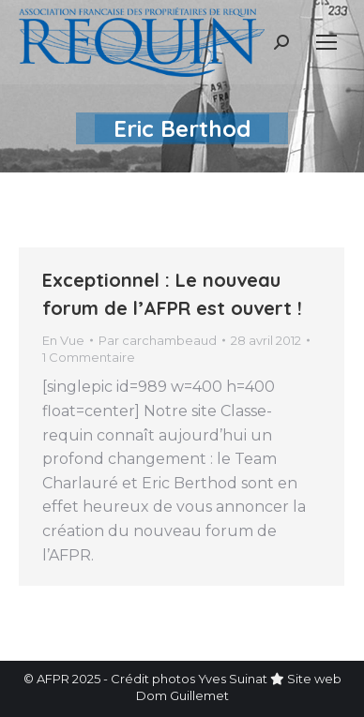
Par (158, 340)
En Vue (63, 340)
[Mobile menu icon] (326, 42)
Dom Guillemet (182, 695)
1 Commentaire (88, 357)
